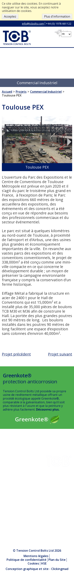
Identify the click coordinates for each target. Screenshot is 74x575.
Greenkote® (11, 479)
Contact (8, 470)
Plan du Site (57, 560)
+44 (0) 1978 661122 (58, 23)
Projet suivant (60, 354)
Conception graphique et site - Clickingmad (37, 569)
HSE (5, 484)
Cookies (33, 563)
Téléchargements (15, 452)
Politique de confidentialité (26, 560)
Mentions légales (36, 556)
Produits (9, 493)
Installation (11, 475)
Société (8, 461)
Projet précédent (16, 354)
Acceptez (10, 16)
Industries (10, 447)
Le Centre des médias (18, 498)
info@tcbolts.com (33, 23)
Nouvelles (10, 488)
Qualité (8, 465)
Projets (8, 456)
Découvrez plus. (47, 409)
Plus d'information (57, 16)
